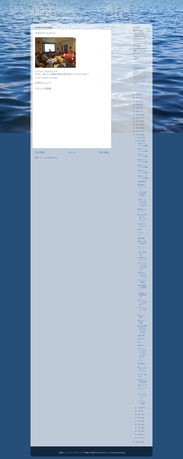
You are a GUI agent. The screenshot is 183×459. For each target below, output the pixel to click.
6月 (139, 421)
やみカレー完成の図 (141, 381)
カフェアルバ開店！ (141, 281)
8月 (139, 414)
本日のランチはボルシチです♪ (142, 275)
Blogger (122, 453)
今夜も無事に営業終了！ (141, 287)
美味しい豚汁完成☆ (141, 243)
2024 (138, 98)
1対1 (139, 342)
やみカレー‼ (142, 385)
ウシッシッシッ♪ (141, 248)
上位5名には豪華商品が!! (142, 295)
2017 (138, 121)
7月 (139, 418)
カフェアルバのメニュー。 (141, 396)
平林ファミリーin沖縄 (142, 145)
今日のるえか (138, 85)
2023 (138, 101)
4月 (139, 428)
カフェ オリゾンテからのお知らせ (142, 266)
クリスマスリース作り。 (141, 310)
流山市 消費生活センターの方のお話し (142, 329)
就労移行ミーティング (141, 187)
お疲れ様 (140, 335)
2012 (138, 442)
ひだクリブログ (139, 82)
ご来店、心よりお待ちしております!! (141, 203)
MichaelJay (100, 453)
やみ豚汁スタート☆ (141, 259)
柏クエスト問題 (141, 316)
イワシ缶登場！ (141, 253)
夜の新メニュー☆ (141, 210)
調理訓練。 (141, 238)
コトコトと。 (140, 234)
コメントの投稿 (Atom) (49, 158)
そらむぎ (139, 31)
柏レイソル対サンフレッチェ (141, 369)
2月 (139, 434)
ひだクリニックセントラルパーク (140, 78)
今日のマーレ (44, 12)
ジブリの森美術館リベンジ (141, 194)
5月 (139, 424)
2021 (138, 108)
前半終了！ (141, 346)
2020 (138, 111)
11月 (140, 141)
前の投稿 (104, 152)
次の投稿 (40, 152)
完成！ (140, 229)
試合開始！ (141, 364)
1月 (139, 438)
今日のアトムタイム (141, 225)
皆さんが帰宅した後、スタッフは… (141, 218)
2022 (138, 105)
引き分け (140, 339)
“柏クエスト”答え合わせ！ (142, 302)
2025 (138, 95)
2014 (138, 131)
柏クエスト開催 (141, 322)
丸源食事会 (141, 181)
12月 (140, 137)
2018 (138, 118)
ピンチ (140, 360)
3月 (139, 431)
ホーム (71, 152)
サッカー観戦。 (141, 375)
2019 (138, 115)
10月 (140, 408)
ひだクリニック (139, 74)
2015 (138, 128)
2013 (138, 135)
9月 (139, 411)
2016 (138, 125)
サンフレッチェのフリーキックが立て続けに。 (141, 353)
